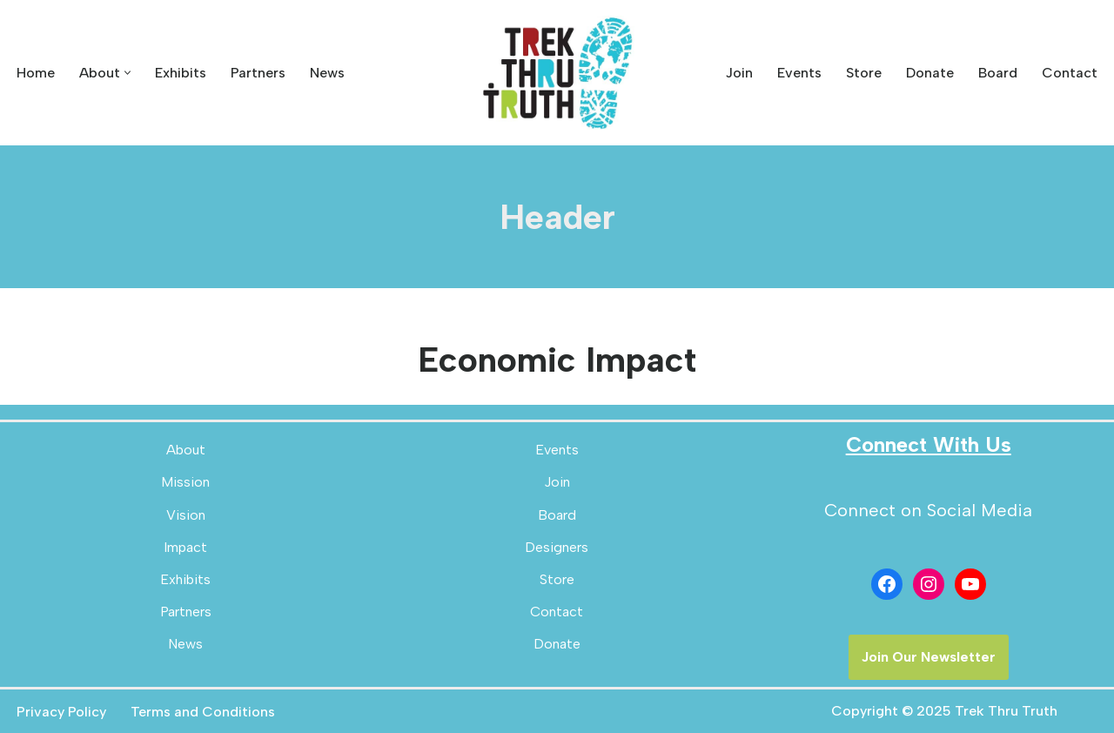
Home (36, 72)
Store (864, 72)
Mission (185, 482)
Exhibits (180, 72)
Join (739, 72)
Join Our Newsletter (929, 657)
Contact (1069, 72)
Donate (930, 72)
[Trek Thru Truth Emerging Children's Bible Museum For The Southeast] (557, 73)
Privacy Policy (61, 711)
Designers (556, 547)
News (327, 72)
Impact (185, 547)
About (185, 449)
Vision (185, 515)
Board (997, 72)
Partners (258, 72)
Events (799, 72)
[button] (127, 73)
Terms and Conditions (203, 711)
